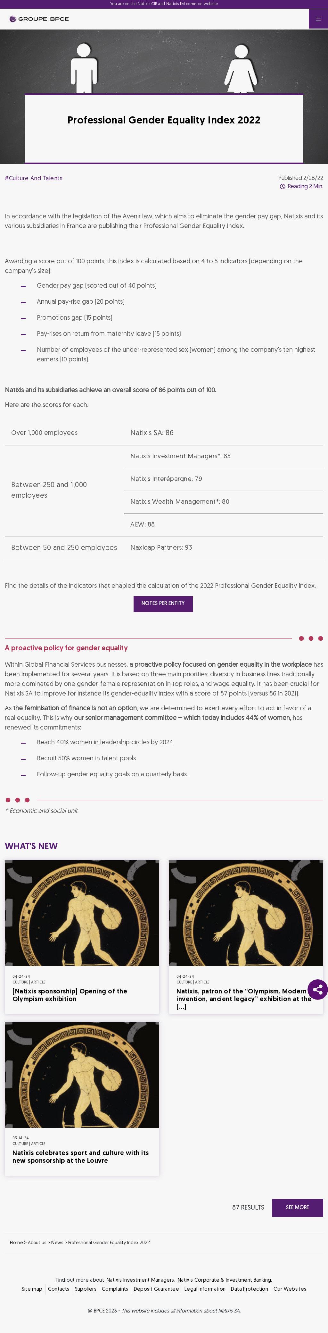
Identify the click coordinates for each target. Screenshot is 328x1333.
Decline (132, 723)
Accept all (195, 723)
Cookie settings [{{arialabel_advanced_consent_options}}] (126, 610)
